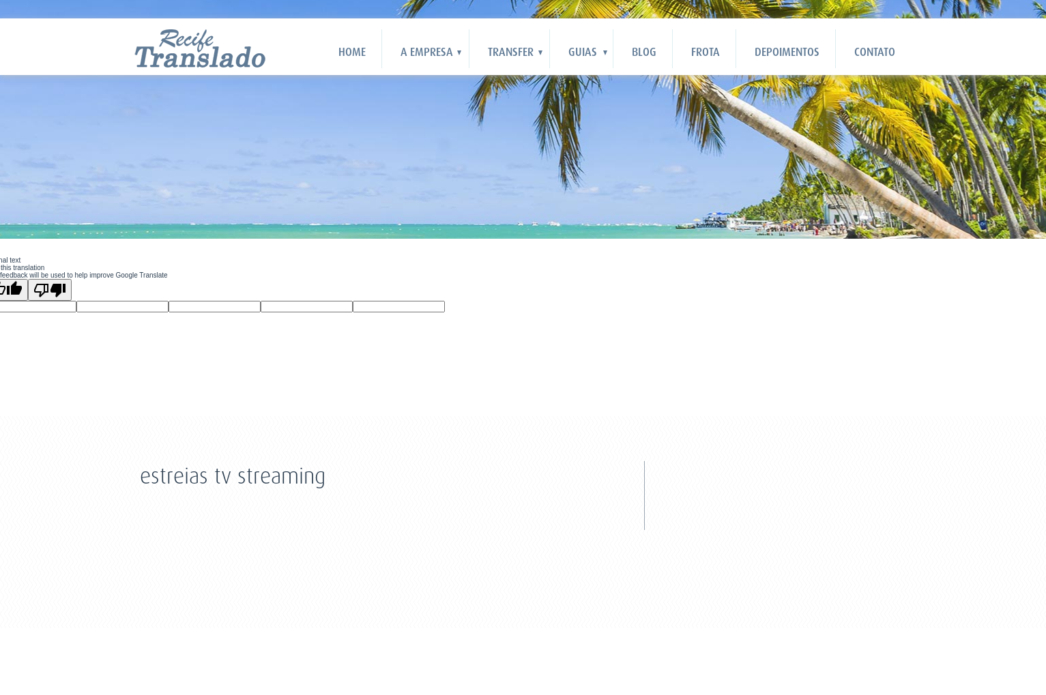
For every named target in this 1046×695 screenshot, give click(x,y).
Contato (874, 52)
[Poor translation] (50, 290)
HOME (352, 52)
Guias (582, 52)
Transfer (511, 52)
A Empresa (427, 52)
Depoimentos (787, 52)
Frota (705, 52)
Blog (644, 52)
